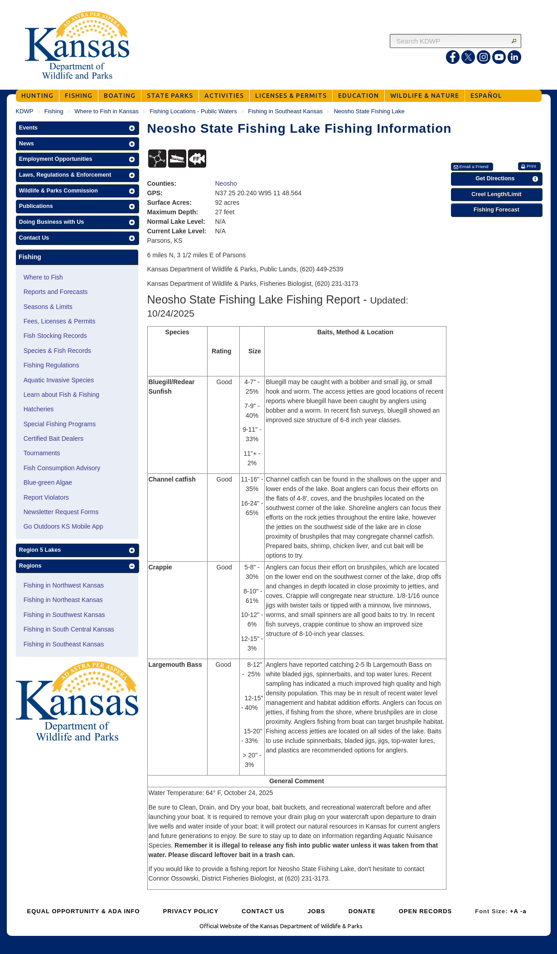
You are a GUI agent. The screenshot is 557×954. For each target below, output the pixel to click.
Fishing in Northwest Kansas (64, 585)
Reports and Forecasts (56, 291)
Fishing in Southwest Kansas (64, 614)
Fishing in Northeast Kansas (63, 599)
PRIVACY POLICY (191, 911)
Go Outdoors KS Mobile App (63, 526)
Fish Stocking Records (55, 335)
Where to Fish (43, 277)
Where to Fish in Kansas (106, 111)
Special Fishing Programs (60, 424)
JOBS (316, 911)
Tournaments (42, 453)
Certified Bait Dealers (53, 438)
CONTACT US (263, 911)
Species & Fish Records (57, 350)
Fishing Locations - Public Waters (193, 111)
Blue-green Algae (48, 482)
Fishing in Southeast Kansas (285, 111)
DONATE (362, 911)
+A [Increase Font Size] (514, 911)
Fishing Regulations (51, 365)
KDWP (25, 111)
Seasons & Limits (48, 306)
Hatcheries (39, 409)
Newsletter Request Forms (61, 512)
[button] (77, 128)
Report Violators (46, 497)
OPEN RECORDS (425, 911)
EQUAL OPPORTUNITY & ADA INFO (83, 911)
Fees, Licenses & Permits (60, 321)
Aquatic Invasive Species (59, 380)
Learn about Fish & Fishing (61, 394)
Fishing (53, 111)
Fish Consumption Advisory (62, 468)
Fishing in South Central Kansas (69, 629)
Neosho (226, 183)
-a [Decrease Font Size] (523, 911)
